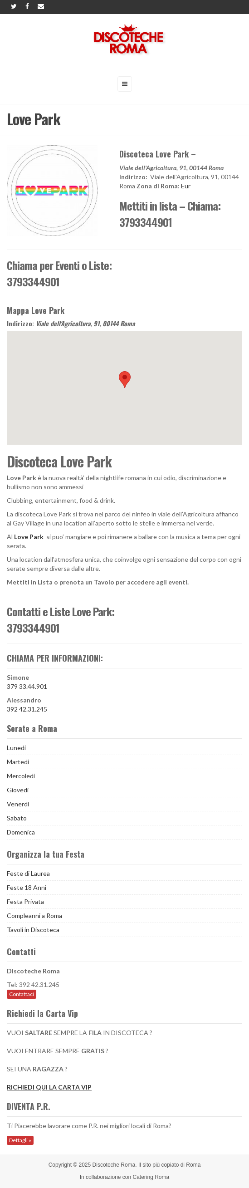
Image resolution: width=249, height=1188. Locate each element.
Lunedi (16, 747)
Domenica (21, 832)
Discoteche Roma (114, 1165)
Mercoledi (21, 776)
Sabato (17, 818)
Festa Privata (25, 901)
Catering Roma (151, 1177)
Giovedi (18, 790)
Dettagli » (20, 1140)
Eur (185, 186)
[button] (125, 379)
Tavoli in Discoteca (33, 929)
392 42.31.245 (27, 709)
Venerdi (18, 804)
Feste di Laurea (28, 873)
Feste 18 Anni (26, 887)
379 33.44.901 (27, 686)
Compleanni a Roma (34, 915)
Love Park (29, 536)
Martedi (18, 762)
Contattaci (21, 994)
